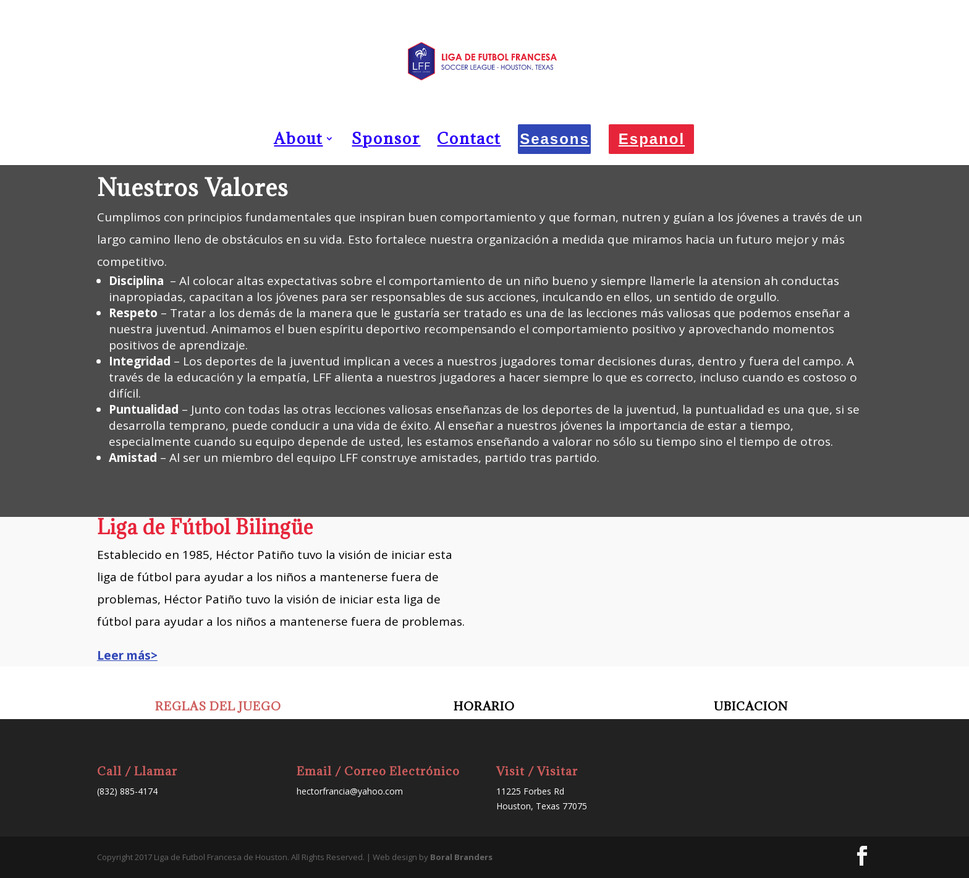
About (298, 141)
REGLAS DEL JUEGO (218, 706)
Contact (469, 141)
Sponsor (386, 141)
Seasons (555, 138)
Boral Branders (461, 857)
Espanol (652, 138)
